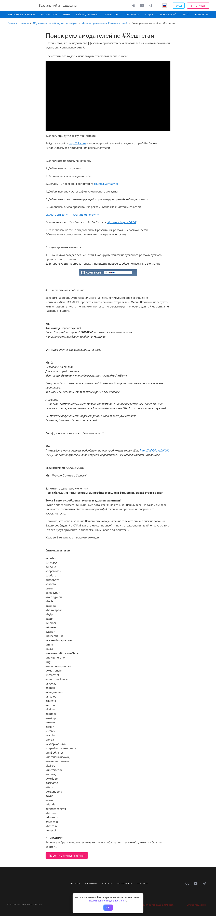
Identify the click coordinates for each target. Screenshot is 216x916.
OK (108, 907)
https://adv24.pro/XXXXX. (154, 450)
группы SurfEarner (106, 184)
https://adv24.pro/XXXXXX (121, 222)
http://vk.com (77, 143)
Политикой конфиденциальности (107, 900)
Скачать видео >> (57, 214)
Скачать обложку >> (86, 214)
